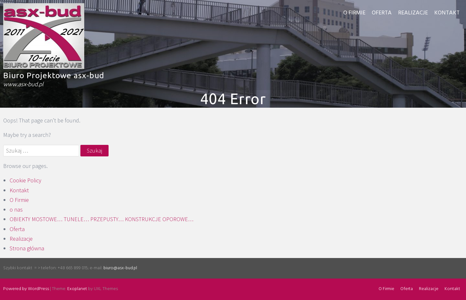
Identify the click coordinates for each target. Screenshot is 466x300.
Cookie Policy (25, 180)
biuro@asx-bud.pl (120, 268)
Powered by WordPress (26, 289)
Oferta (382, 13)
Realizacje (413, 13)
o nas (16, 209)
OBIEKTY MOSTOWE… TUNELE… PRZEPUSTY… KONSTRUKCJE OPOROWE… (101, 219)
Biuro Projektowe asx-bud (53, 75)
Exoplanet (77, 289)
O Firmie (354, 13)
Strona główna (27, 248)
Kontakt (447, 13)
